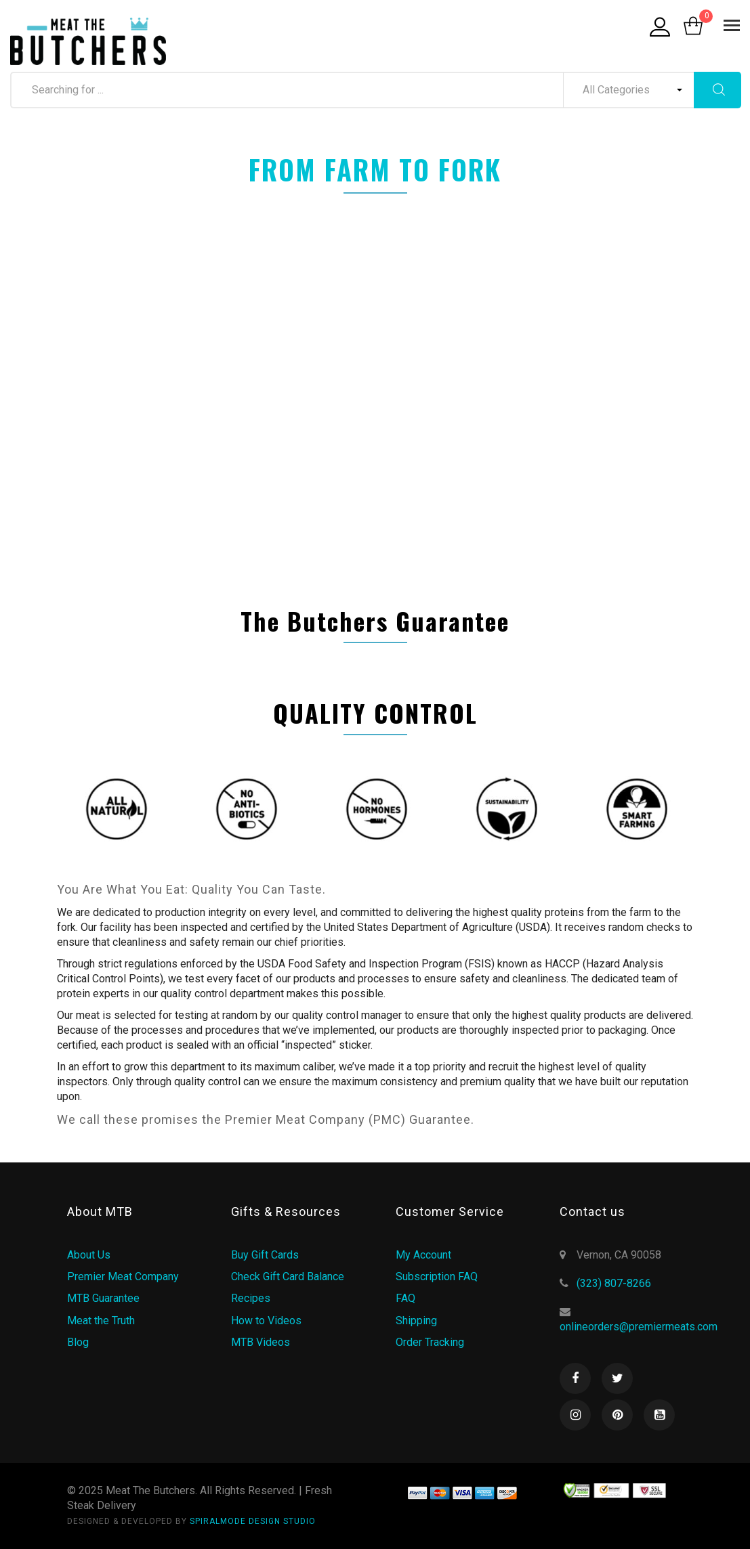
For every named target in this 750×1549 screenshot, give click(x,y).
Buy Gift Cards (265, 1254)
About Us (88, 1254)
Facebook (575, 1378)
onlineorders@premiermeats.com (638, 1326)
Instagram (575, 1415)
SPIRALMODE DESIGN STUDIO (253, 1521)
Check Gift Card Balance (287, 1276)
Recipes (250, 1298)
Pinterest (617, 1415)
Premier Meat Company (123, 1276)
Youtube (659, 1415)
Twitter (617, 1378)
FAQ (405, 1298)
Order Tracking (430, 1342)
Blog (78, 1342)
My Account (423, 1254)
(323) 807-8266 (614, 1283)
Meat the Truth (101, 1320)
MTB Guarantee (103, 1298)
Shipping (416, 1320)
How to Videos (266, 1320)
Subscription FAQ (437, 1276)
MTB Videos (260, 1342)
